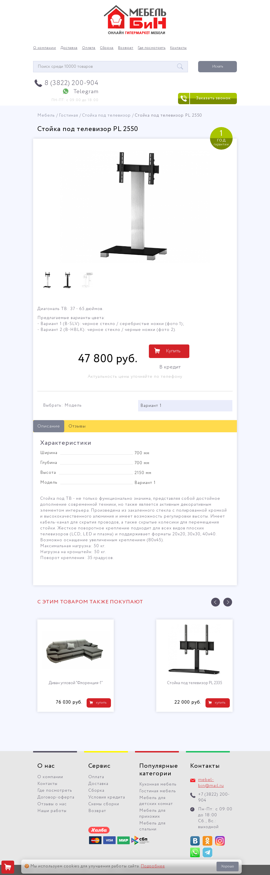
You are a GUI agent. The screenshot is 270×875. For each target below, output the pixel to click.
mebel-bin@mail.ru (211, 783)
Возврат (125, 48)
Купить (173, 351)
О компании (44, 48)
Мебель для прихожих (152, 814)
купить (101, 702)
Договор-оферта (55, 797)
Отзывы (77, 426)
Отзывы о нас (52, 804)
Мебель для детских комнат (156, 801)
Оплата (89, 48)
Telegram (85, 92)
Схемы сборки (103, 804)
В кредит (170, 367)
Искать (217, 66)
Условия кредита (106, 797)
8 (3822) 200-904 (71, 83)
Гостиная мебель (157, 791)
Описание (48, 426)
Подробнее (153, 866)
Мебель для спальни (152, 826)
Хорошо (227, 866)
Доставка (69, 48)
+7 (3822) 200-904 (214, 797)
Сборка (106, 48)
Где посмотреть (152, 48)
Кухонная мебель (158, 784)
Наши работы (52, 811)
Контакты (178, 48)
